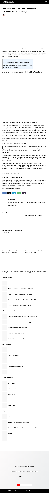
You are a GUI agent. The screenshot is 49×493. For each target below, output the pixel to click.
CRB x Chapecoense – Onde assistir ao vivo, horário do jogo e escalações (22, 322)
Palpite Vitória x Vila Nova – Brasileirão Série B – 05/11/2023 (20, 294)
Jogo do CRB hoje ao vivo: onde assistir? (16, 333)
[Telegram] (14, 193)
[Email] (24, 193)
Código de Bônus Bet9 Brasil (13, 372)
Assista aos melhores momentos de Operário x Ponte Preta (16, 62)
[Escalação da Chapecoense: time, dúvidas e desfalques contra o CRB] (36, 242)
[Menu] (46, 1)
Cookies (29, 471)
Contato (19, 471)
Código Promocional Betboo (13, 361)
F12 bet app (10, 416)
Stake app (10, 433)
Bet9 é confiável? (11, 394)
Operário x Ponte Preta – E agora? (10, 67)
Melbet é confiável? (12, 388)
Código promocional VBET (13, 399)
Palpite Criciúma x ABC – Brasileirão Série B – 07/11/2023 (19, 283)
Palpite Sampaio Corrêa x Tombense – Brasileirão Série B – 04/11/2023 (22, 299)
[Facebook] (4, 193)
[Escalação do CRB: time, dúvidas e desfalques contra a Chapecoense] (13, 262)
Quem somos (14, 471)
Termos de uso (34, 471)
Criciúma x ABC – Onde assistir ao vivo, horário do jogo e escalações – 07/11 (23, 316)
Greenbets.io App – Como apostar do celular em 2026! (18, 422)
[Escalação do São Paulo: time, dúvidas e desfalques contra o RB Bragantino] (13, 242)
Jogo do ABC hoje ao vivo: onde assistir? (16, 338)
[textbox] (24, 139)
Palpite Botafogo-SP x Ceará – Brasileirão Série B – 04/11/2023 (20, 305)
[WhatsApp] (19, 193)
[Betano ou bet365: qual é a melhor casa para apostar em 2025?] (13, 222)
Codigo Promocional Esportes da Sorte (15, 366)
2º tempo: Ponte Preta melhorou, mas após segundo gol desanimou (17, 65)
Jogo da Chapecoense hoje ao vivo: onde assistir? (17, 327)
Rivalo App (10, 438)
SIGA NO (21, 476)
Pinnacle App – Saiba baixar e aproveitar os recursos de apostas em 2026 (22, 427)
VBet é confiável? (11, 405)
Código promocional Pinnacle (13, 355)
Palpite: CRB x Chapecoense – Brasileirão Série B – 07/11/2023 (20, 288)
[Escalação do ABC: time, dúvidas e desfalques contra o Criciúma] (36, 262)
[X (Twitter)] (9, 193)
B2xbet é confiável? (12, 383)
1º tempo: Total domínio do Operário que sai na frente (14, 64)
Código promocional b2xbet (13, 349)
